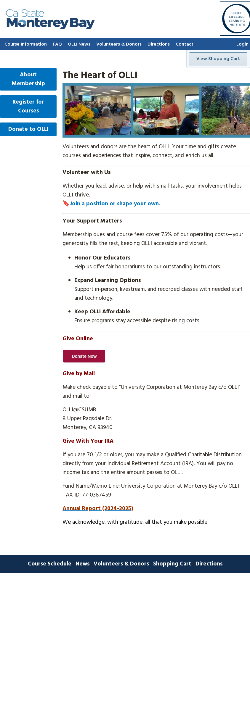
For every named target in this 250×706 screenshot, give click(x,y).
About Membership (28, 79)
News (82, 564)
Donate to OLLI (28, 129)
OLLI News (79, 44)
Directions (159, 44)
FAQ (57, 44)
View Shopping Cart (218, 59)
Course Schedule (49, 564)
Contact (184, 44)
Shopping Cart (172, 564)
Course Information (25, 44)
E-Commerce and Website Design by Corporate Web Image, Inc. (125, 577)
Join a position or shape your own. (115, 203)
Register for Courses (28, 106)
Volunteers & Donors (119, 44)
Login (242, 44)
